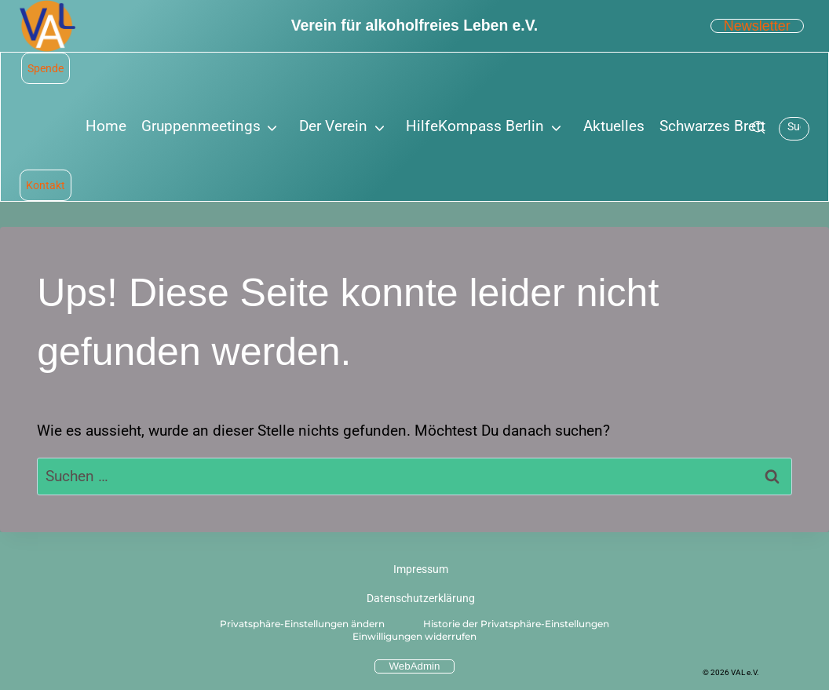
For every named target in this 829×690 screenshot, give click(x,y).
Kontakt (45, 185)
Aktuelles (614, 126)
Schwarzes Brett (712, 126)
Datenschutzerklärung (421, 598)
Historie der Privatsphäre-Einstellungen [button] (516, 624)
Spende (45, 68)
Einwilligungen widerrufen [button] (414, 636)
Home (106, 126)
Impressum (420, 570)
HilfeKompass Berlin (475, 126)
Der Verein (333, 126)
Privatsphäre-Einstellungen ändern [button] (302, 624)
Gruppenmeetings (201, 126)
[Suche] (758, 127)
